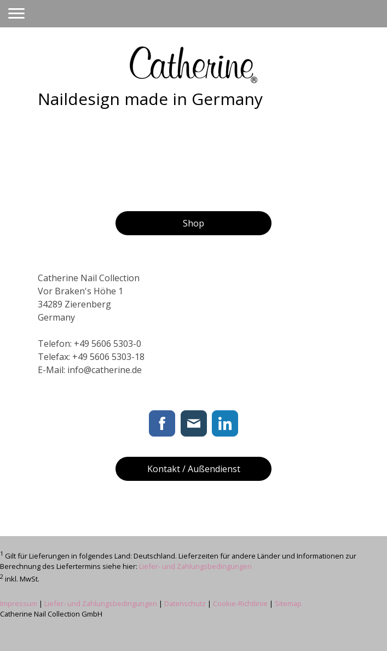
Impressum (18, 603)
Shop (193, 223)
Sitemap (288, 603)
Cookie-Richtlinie (240, 603)
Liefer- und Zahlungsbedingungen (195, 566)
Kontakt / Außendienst (193, 469)
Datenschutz (185, 603)
